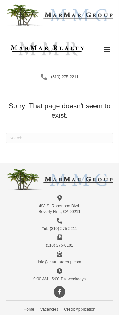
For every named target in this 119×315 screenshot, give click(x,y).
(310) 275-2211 (65, 76)
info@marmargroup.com (59, 262)
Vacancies (49, 309)
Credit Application (79, 309)
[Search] (59, 138)
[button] (59, 292)
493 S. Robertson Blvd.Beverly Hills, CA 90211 (59, 209)
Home (29, 309)
